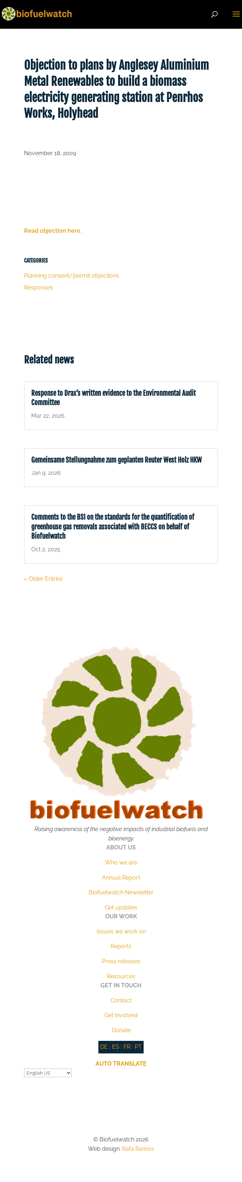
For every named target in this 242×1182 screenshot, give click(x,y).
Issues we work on (121, 931)
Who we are (121, 862)
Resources (121, 976)
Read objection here (52, 230)
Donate (121, 1030)
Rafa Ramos (138, 1148)
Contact (121, 1000)
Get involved (121, 1015)
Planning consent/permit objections (71, 275)
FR (127, 1046)
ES (115, 1046)
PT (138, 1046)
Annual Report (121, 877)
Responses (38, 287)
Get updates (121, 907)
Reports (121, 946)
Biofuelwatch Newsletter (121, 892)
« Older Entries (43, 578)
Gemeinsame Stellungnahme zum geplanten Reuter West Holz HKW (116, 460)
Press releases (121, 961)
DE (104, 1046)
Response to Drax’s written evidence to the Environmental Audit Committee (113, 398)
